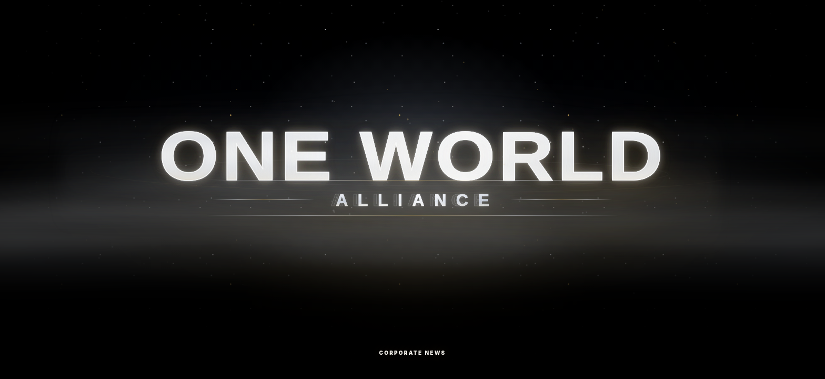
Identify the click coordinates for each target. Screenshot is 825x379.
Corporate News (412, 353)
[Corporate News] (412, 189)
